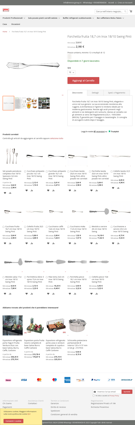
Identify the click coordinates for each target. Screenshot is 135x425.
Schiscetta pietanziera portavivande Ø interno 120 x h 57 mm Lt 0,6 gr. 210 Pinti (77, 344)
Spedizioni (55, 410)
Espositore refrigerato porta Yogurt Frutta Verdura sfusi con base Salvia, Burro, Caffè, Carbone (12, 345)
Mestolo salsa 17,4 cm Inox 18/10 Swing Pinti (13, 279)
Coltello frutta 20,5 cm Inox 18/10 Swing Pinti (35, 229)
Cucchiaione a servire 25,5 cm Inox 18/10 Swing (120, 229)
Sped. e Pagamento (116, 92)
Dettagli (95, 92)
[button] (8, 65)
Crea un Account (125, 2)
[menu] (67, 21)
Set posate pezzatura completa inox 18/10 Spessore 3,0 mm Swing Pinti (12, 175)
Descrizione (77, 92)
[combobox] (111, 11)
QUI (28, 414)
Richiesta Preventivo (100, 407)
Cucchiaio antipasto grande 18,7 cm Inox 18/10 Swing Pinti (57, 175)
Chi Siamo (7, 403)
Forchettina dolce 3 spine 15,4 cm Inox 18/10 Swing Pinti (35, 279)
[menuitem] (13, 18)
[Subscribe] (127, 392)
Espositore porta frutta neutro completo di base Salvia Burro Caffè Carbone (34, 344)
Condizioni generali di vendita (64, 414)
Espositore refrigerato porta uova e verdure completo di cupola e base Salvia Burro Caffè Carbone (55, 345)
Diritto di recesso (58, 407)
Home (5, 32)
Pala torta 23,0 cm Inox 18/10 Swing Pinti (56, 279)
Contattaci (32, 403)
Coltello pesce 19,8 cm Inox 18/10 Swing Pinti (100, 279)
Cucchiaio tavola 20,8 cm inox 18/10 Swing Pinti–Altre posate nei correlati (78, 175)
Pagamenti (7, 407)
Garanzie (55, 403)
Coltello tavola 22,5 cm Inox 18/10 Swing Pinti (121, 173)
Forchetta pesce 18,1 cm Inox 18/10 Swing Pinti (78, 279)
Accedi (111, 2)
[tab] (77, 93)
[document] (21, 416)
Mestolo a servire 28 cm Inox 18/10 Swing (99, 229)
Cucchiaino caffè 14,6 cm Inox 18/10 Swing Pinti (57, 229)
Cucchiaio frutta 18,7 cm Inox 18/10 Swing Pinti (13, 229)
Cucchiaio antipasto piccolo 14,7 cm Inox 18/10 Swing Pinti (35, 175)
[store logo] (6, 10)
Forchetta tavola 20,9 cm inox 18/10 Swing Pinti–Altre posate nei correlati (100, 175)
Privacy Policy (114, 396)
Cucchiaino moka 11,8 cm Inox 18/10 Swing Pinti (78, 229)
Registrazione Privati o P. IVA (103, 403)
